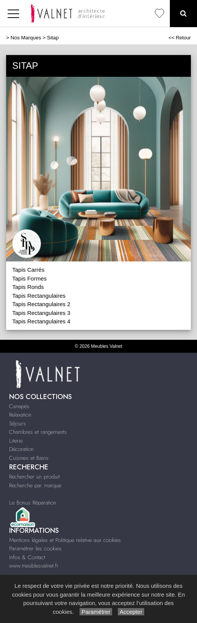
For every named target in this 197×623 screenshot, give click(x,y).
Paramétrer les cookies (35, 548)
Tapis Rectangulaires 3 (41, 313)
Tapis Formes (29, 278)
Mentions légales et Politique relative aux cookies (65, 540)
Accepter (131, 611)
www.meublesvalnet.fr (34, 565)
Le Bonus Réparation (32, 502)
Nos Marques (26, 38)
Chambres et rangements (38, 432)
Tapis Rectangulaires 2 (41, 304)
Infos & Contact (27, 557)
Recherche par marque (35, 485)
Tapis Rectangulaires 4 (41, 321)
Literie (16, 440)
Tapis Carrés (28, 269)
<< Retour (179, 38)
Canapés (19, 406)
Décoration (21, 449)
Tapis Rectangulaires (38, 295)
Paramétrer (96, 611)
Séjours (17, 423)
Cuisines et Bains (29, 458)
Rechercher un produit (34, 476)
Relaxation (20, 414)
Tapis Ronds (28, 287)
